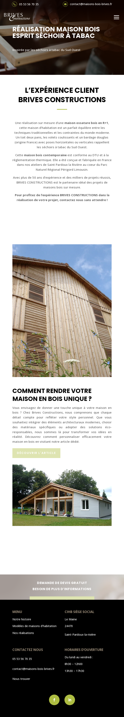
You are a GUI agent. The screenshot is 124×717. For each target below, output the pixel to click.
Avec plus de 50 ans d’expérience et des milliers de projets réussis (61, 177)
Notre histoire (21, 619)
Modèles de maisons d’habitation (34, 626)
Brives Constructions (47, 412)
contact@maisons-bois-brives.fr (91, 4)
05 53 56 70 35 (29, 4)
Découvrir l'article (36, 453)
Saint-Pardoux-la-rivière (80, 634)
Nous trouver (21, 679)
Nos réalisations (23, 633)
